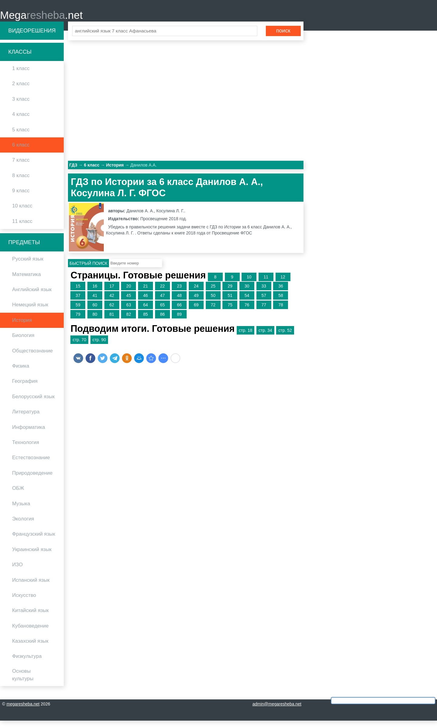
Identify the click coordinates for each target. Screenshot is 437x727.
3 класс (20, 105)
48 (179, 302)
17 (111, 292)
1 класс (20, 75)
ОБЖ (18, 495)
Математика (26, 281)
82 (128, 320)
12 (282, 283)
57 (263, 302)
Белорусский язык (33, 403)
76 (247, 311)
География (25, 388)
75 (230, 311)
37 (78, 302)
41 (95, 302)
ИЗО (17, 571)
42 (111, 302)
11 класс (22, 228)
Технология (25, 449)
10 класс (22, 212)
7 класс (20, 167)
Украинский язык (32, 556)
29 (230, 292)
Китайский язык (30, 617)
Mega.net (41, 18)
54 (247, 302)
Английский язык (32, 296)
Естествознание (31, 464)
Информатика (28, 433)
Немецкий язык (30, 311)
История (22, 326)
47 (162, 302)
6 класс (20, 151)
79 (78, 320)
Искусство (24, 601)
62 (111, 311)
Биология (23, 342)
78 (280, 311)
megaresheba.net (22, 710)
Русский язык (27, 265)
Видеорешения (32, 37)
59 (78, 311)
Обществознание (32, 357)
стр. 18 (245, 337)
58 (280, 302)
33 (263, 292)
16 (95, 292)
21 (145, 292)
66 (179, 311)
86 (162, 320)
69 (196, 311)
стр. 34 (265, 337)
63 (128, 311)
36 (280, 292)
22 (162, 292)
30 (247, 292)
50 (213, 302)
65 (162, 311)
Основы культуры (22, 681)
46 (145, 302)
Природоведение (32, 479)
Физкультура (27, 663)
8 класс (20, 182)
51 (230, 302)
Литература (25, 418)
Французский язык (33, 541)
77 (263, 311)
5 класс (20, 136)
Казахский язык (30, 648)
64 (145, 311)
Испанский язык (30, 586)
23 (179, 292)
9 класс (20, 197)
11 (266, 283)
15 (78, 292)
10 (249, 283)
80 (95, 320)
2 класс (20, 90)
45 (128, 302)
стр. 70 (79, 346)
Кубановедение (30, 632)
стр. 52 (285, 337)
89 (179, 320)
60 (95, 311)
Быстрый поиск (88, 269)
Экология (23, 525)
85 (145, 320)
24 (196, 292)
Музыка (21, 510)
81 (111, 320)
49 (196, 302)
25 (213, 292)
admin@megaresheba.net (276, 710)
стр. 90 (99, 346)
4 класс (20, 121)
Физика (20, 372)
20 (128, 292)
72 (213, 311)
